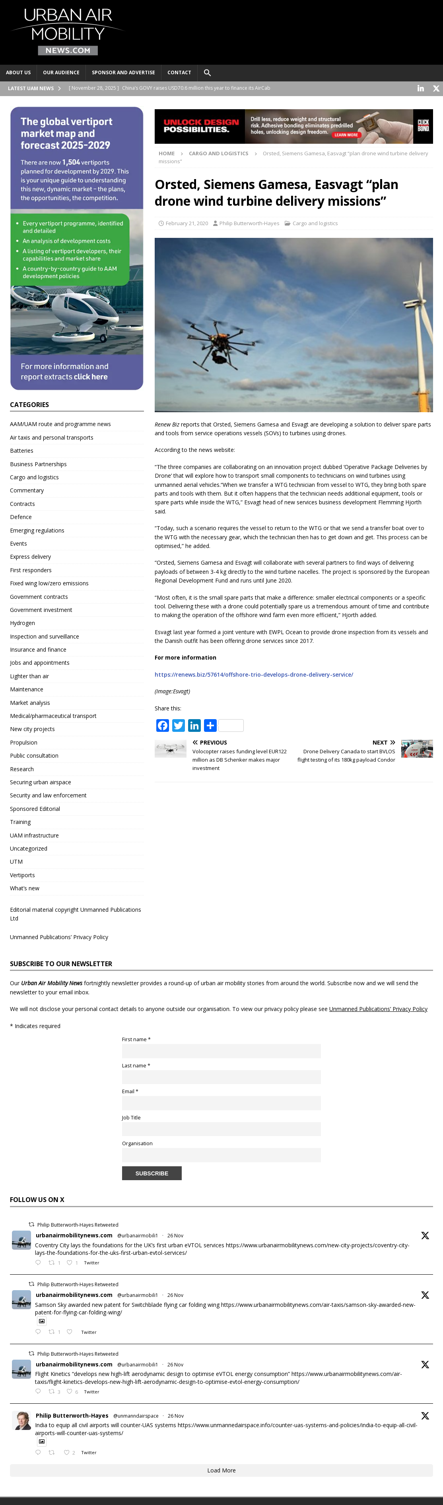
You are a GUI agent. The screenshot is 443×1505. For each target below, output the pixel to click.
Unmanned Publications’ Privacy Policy (59, 936)
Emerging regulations (37, 529)
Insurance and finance (38, 648)
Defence (21, 516)
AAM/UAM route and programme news (60, 423)
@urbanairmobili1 (137, 1234)
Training (20, 821)
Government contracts (39, 596)
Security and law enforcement (48, 794)
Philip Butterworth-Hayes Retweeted (78, 1224)
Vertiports (22, 874)
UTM (16, 860)
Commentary (27, 489)
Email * (130, 1090)
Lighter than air (29, 675)
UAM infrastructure (34, 834)
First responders (31, 569)
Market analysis (30, 702)
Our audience (61, 72)
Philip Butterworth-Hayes (250, 222)
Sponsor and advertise (123, 72)
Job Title (131, 1116)
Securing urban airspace (40, 781)
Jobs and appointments (40, 662)
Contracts (22, 503)
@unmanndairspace (136, 1415)
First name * (136, 1038)
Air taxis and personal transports (51, 436)
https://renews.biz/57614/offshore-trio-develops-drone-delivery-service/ (254, 673)
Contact (179, 72)
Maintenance (26, 688)
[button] (207, 73)
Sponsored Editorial (35, 808)
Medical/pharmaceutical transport (53, 715)
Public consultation (34, 754)
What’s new (24, 887)
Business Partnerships (38, 463)
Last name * (136, 1064)
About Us (18, 72)
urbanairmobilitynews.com (74, 1234)
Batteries (21, 449)
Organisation (137, 1142)
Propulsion (23, 741)
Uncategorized (28, 847)
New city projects (32, 728)
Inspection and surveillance (44, 635)
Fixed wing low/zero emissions (49, 582)
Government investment (41, 609)
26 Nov (175, 1234)
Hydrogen (22, 622)
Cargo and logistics (315, 222)
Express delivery (30, 556)
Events (18, 542)
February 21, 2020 (187, 222)
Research (22, 768)
